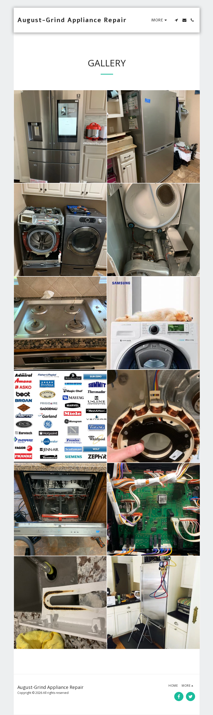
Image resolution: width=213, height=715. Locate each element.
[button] (176, 20)
